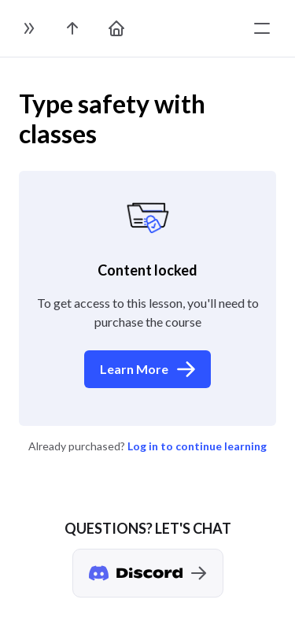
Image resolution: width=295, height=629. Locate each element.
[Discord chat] (147, 573)
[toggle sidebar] (28, 28)
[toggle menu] (262, 28)
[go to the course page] (72, 28)
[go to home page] (116, 28)
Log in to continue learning (197, 446)
